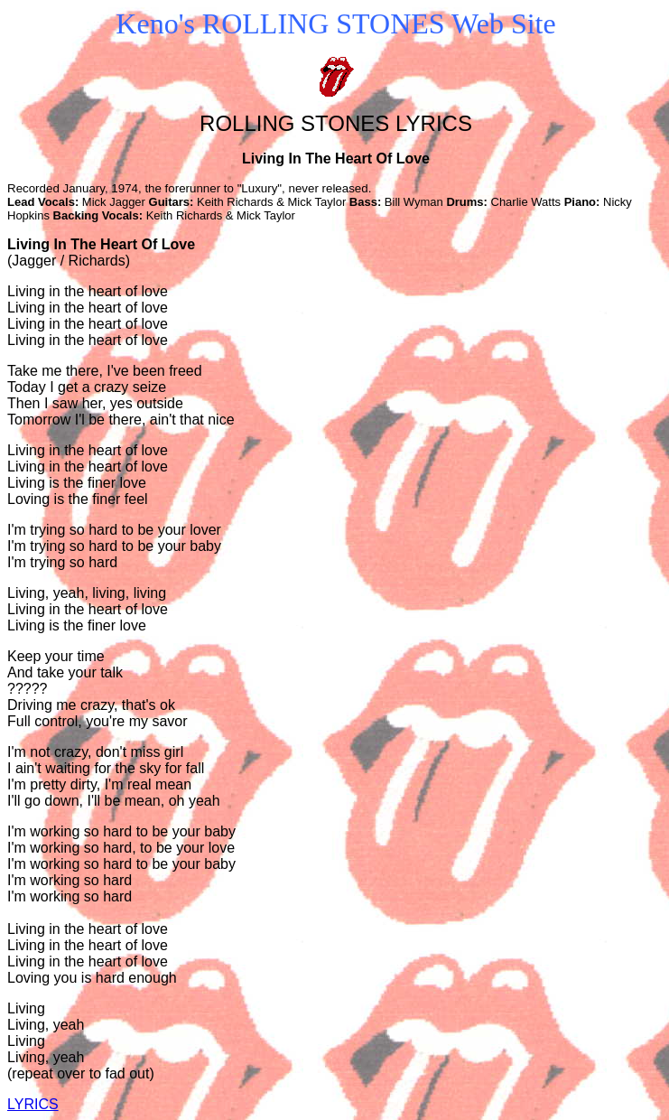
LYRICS (33, 1104)
